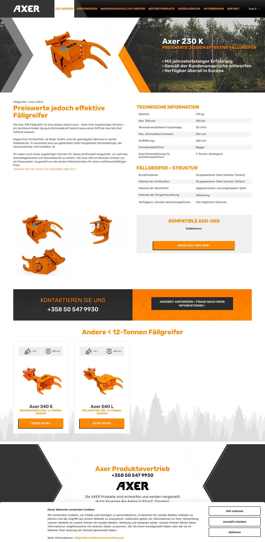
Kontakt (233, 8)
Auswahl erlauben (234, 504)
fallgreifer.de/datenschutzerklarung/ (99, 520)
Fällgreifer (64, 8)
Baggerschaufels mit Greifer (123, 8)
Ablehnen (235, 514)
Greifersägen (87, 8)
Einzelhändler (189, 8)
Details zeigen (193, 534)
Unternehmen (213, 8)
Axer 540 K (41, 406)
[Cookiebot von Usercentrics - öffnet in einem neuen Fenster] (23, 535)
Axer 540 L (102, 406)
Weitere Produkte (161, 8)
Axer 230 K (36, 102)
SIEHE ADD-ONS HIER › (194, 245)
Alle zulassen (234, 493)
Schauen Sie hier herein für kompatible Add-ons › (45, 169)
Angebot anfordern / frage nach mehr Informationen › (192, 303)
